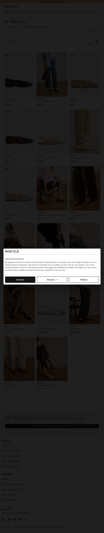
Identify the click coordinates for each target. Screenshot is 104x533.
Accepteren (20, 279)
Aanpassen (52, 279)
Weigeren (83, 279)
